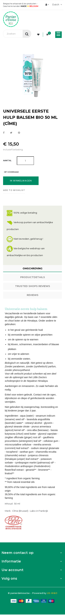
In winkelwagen (21, 180)
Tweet (11, 133)
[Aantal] (25, 160)
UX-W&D (52, 593)
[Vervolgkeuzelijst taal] (56, 4)
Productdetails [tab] (32, 277)
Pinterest (19, 133)
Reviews (32, 295)
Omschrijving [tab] (32, 268)
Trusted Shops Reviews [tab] (32, 286)
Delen (3, 133)
